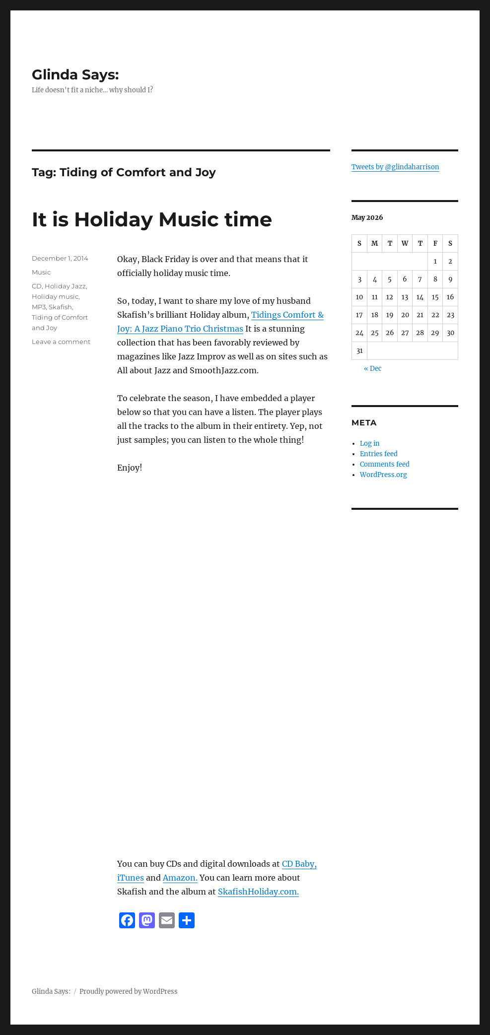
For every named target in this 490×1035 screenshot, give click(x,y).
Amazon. (180, 878)
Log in (370, 443)
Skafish (60, 307)
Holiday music (55, 296)
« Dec (373, 368)
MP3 (39, 307)
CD (37, 286)
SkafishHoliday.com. (258, 892)
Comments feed (385, 464)
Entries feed (379, 454)
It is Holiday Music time (152, 219)
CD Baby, (299, 864)
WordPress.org (383, 475)
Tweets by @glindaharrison (395, 167)
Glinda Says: (75, 74)
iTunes (130, 878)
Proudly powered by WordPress (128, 991)
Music (41, 272)
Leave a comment (61, 341)
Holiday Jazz (65, 286)
